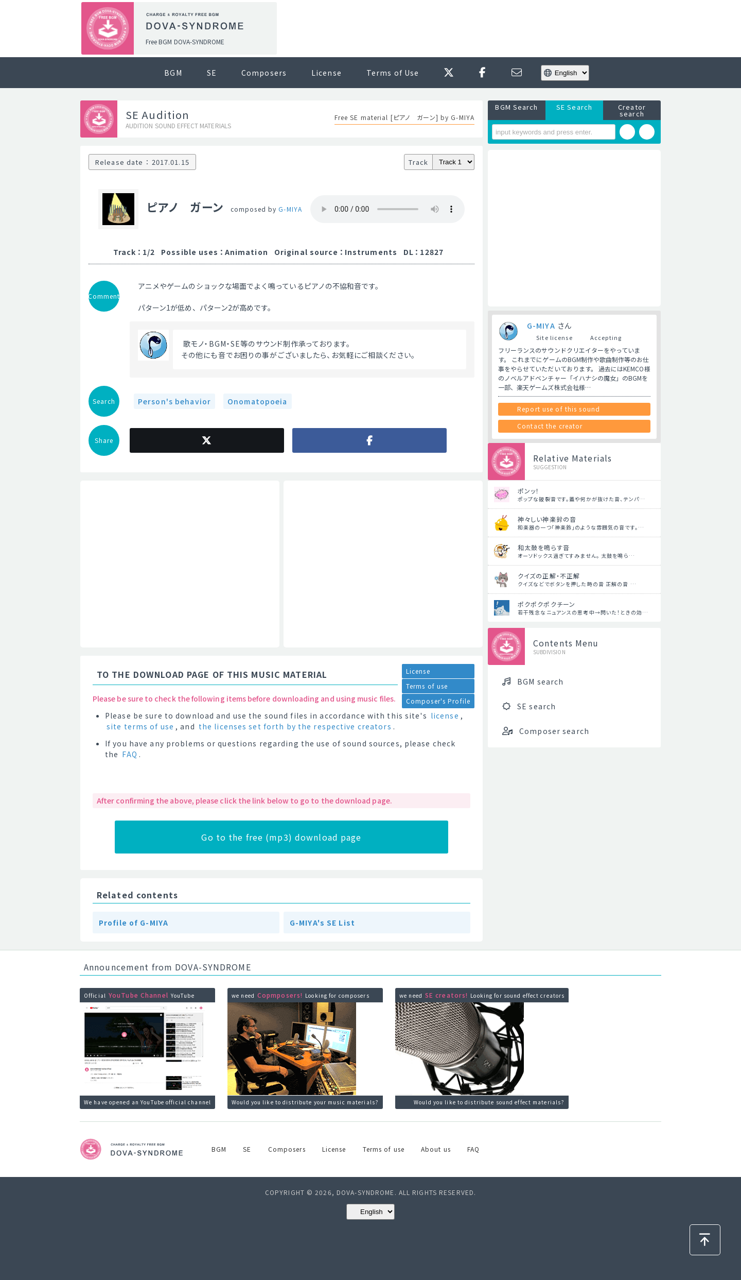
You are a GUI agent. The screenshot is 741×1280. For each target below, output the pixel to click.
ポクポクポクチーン (546, 604)
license (445, 715)
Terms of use (427, 685)
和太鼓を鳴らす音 (544, 547)
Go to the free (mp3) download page (281, 837)
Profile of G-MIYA (133, 922)
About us (436, 1149)
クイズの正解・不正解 (549, 575)
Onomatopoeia (257, 401)
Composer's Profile (438, 700)
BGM (173, 72)
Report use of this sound (558, 408)
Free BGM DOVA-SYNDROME (185, 41)
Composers (264, 72)
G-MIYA (290, 208)
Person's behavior (174, 401)
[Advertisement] (472, 29)
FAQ (129, 754)
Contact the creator (550, 425)
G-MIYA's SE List (322, 922)
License (326, 72)
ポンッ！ (528, 490)
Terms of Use (392, 72)
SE (212, 72)
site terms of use (140, 726)
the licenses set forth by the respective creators (295, 726)
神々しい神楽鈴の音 (547, 519)
